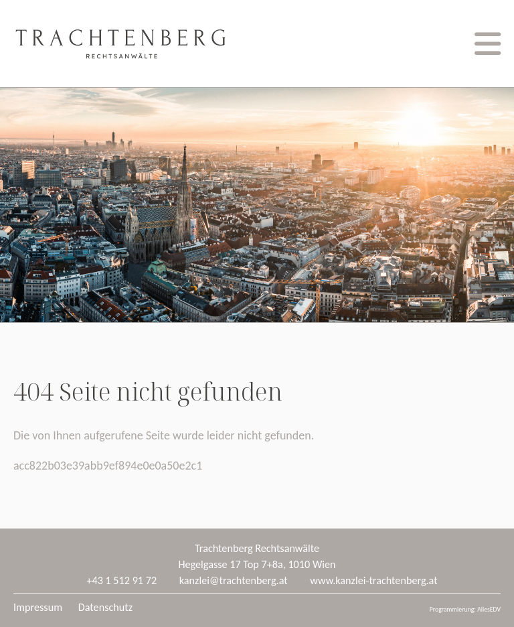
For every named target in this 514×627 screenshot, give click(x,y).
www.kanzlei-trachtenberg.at (373, 580)
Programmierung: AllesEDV (465, 610)
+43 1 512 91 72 (121, 580)
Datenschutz (105, 607)
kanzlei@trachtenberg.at (233, 580)
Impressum (37, 607)
